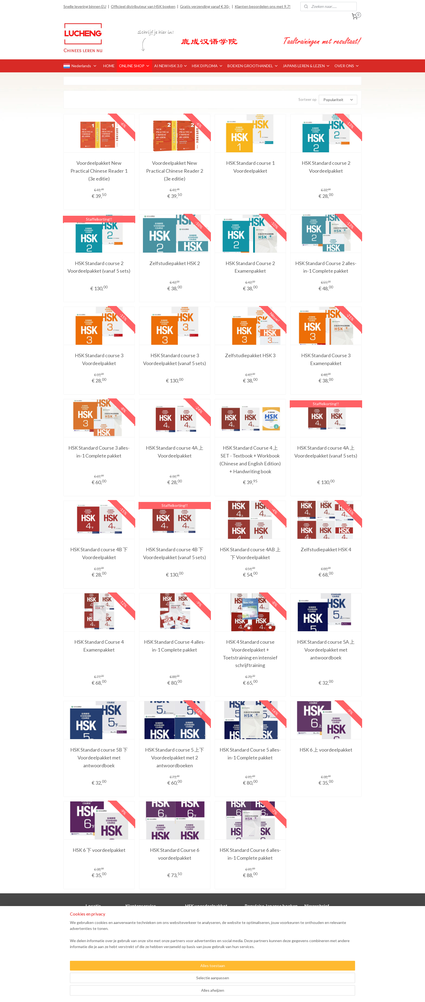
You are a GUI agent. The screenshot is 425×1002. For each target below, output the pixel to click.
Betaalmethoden (139, 922)
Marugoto (253, 922)
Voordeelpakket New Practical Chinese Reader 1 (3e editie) (98, 171)
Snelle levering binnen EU (84, 6)
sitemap (195, 992)
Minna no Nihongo (260, 928)
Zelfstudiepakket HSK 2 (174, 263)
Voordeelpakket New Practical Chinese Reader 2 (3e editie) (174, 171)
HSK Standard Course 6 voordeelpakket (174, 854)
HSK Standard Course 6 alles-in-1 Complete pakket (250, 854)
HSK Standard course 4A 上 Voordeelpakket (174, 452)
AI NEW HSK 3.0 (171, 65)
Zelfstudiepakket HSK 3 (250, 355)
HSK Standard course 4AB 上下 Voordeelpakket (250, 553)
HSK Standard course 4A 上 (208, 934)
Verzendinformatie (141, 928)
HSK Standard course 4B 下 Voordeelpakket (99, 553)
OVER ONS (346, 65)
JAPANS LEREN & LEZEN (306, 65)
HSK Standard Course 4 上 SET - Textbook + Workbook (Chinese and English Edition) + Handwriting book (250, 459)
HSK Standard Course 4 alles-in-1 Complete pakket (174, 646)
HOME (109, 65)
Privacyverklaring (139, 946)
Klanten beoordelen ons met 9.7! (263, 6)
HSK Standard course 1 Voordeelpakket (250, 167)
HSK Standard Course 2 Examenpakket (250, 267)
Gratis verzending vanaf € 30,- (205, 6)
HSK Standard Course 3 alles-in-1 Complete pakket (99, 452)
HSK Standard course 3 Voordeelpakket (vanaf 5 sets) (174, 359)
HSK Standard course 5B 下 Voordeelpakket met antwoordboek (99, 757)
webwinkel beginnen (224, 992)
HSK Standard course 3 (204, 928)
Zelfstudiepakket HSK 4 (326, 549)
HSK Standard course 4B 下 (208, 940)
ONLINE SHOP (134, 65)
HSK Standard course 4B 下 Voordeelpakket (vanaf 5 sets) (174, 553)
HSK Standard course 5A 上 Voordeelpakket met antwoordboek (326, 650)
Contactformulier (140, 916)
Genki (250, 916)
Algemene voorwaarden (145, 940)
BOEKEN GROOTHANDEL (252, 65)
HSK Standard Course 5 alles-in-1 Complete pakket (250, 754)
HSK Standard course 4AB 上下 (211, 946)
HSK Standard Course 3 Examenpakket (325, 359)
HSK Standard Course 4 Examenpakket (99, 646)
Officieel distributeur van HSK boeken (143, 6)
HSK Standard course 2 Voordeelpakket (326, 167)
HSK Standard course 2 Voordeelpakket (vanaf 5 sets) (98, 267)
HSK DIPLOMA (207, 65)
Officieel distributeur (93, 934)
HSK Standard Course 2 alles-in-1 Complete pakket (325, 267)
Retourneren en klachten (146, 934)
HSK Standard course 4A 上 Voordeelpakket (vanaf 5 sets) (325, 452)
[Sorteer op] (338, 99)
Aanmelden (318, 953)
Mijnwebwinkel (268, 992)
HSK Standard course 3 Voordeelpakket (99, 359)
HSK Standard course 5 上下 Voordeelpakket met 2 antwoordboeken (174, 757)
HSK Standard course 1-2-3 (208, 952)
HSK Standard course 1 (205, 916)
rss (205, 992)
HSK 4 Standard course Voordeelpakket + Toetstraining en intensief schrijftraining (250, 653)
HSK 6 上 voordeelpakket (326, 750)
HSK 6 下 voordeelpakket (99, 850)
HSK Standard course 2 (205, 922)
